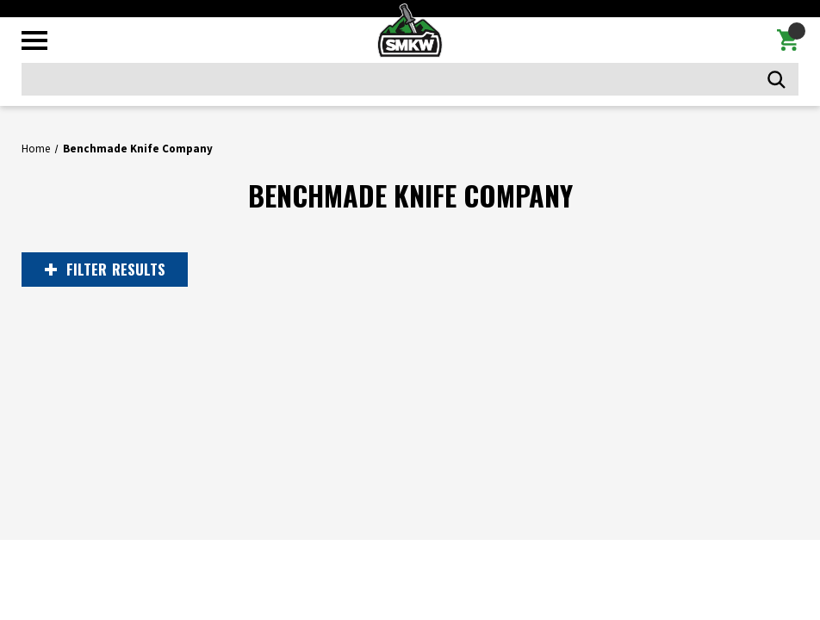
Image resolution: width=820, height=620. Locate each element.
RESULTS (105, 269)
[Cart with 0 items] (787, 40)
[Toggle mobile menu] (34, 40)
